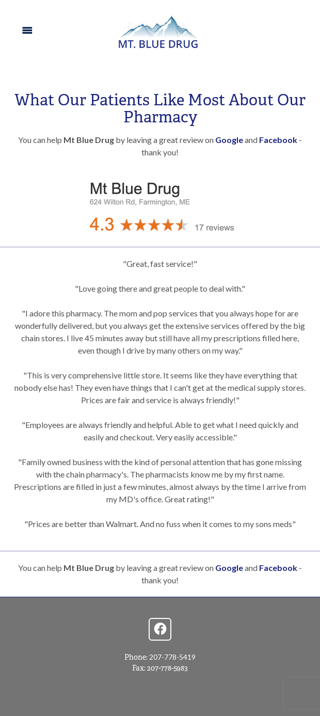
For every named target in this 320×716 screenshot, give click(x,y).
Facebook (278, 140)
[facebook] (160, 629)
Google (230, 140)
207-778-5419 (172, 657)
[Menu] (27, 30)
